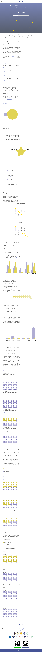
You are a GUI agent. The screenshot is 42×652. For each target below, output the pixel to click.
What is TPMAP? (21, 628)
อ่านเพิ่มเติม (13, 56)
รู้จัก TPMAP (21, 629)
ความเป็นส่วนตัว (21, 630)
